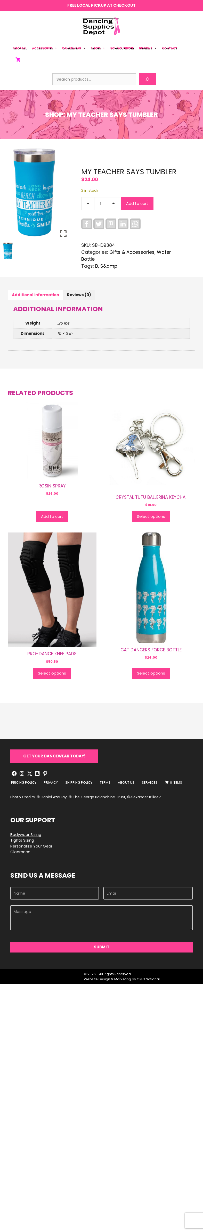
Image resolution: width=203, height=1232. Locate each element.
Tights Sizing (22, 840)
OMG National (148, 979)
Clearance (20, 851)
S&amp (108, 266)
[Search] (147, 79)
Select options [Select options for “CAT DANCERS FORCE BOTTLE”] (151, 673)
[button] (54, 756)
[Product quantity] (100, 203)
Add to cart (137, 203)
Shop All (20, 48)
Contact (169, 48)
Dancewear (74, 48)
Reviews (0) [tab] (79, 295)
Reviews (148, 48)
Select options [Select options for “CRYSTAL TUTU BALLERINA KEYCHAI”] (151, 516)
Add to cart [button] (52, 516)
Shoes (98, 48)
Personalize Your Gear (31, 846)
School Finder (122, 48)
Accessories (44, 48)
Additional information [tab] (35, 295)
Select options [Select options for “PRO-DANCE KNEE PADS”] (52, 673)
